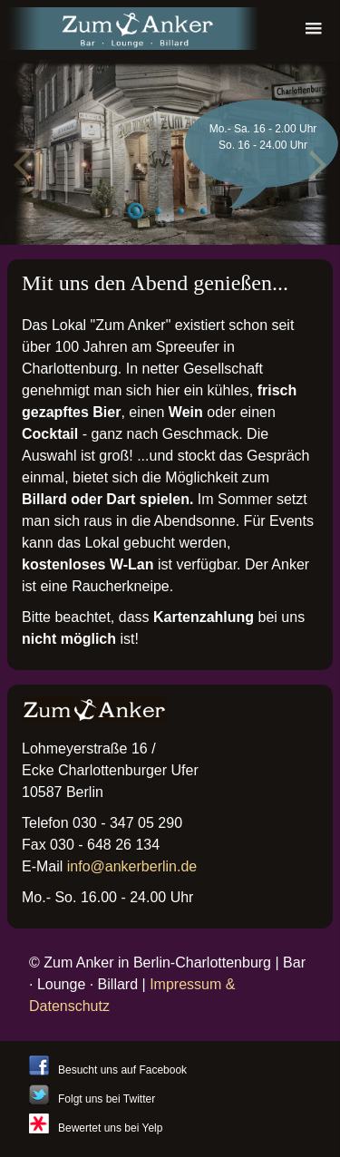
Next (313, 161)
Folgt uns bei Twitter (106, 1099)
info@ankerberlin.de (132, 866)
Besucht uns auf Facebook (122, 1070)
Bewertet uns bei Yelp (110, 1128)
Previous (27, 161)
